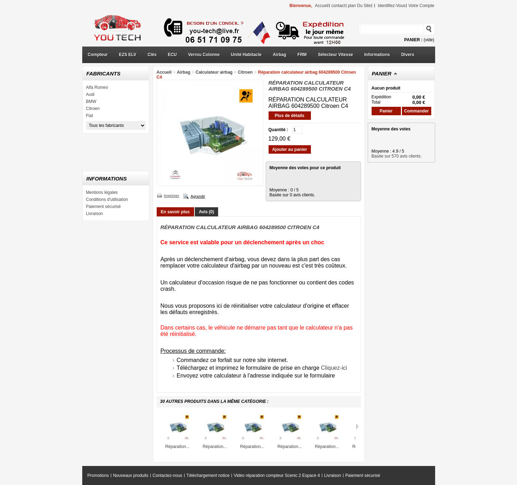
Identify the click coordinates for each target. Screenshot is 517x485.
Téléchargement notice (207, 475)
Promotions (98, 475)
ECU (172, 54)
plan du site (359, 5)
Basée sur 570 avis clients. (397, 156)
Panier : (413, 39)
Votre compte (421, 5)
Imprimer (171, 196)
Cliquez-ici (334, 368)
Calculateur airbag (214, 72)
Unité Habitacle (246, 54)
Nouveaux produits (130, 475)
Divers (407, 54)
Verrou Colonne (204, 54)
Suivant (357, 426)
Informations (377, 54)
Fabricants (103, 73)
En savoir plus (175, 211)
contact (338, 5)
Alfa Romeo (97, 87)
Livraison (94, 213)
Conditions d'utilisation (107, 199)
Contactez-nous (167, 475)
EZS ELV (127, 54)
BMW (91, 101)
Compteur (98, 54)
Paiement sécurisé (103, 206)
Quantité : (278, 129)
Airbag (279, 54)
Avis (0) (206, 211)
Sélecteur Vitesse (335, 54)
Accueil (164, 72)
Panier (382, 73)
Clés (152, 54)
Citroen (93, 108)
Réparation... (177, 446)
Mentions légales (102, 192)
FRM (302, 54)
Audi (90, 94)
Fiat (89, 115)
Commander (416, 111)
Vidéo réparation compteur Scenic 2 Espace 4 (277, 475)
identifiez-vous (391, 5)
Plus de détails (289, 115)
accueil (322, 5)
